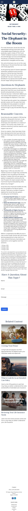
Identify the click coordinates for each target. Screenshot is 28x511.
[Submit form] (4, 309)
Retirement (14, 504)
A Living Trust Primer (9, 346)
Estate (14, 507)
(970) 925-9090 (15, 489)
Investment (14, 506)
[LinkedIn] (15, 498)
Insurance (14, 509)
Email (2, 289)
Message (3, 297)
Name (3, 280)
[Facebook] (13, 498)
